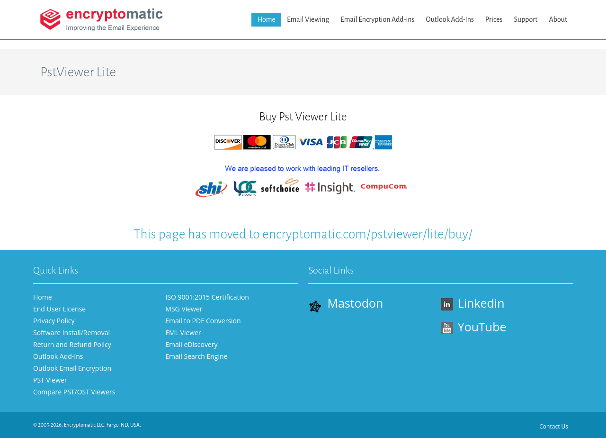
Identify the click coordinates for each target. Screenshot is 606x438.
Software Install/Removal (71, 332)
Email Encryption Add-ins (377, 19)
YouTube (474, 327)
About (558, 19)
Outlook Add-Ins (450, 19)
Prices (494, 19)
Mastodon (345, 303)
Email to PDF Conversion (203, 320)
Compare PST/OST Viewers (74, 391)
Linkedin (473, 303)
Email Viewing (308, 19)
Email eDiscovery (191, 344)
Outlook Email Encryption (72, 368)
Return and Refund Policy (72, 344)
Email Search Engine (196, 356)
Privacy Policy (53, 320)
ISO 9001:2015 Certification (207, 296)
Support (525, 19)
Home (266, 19)
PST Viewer (50, 379)
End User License (59, 308)
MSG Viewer (183, 308)
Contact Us (553, 426)
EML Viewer (183, 332)
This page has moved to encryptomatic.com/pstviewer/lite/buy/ (303, 234)
